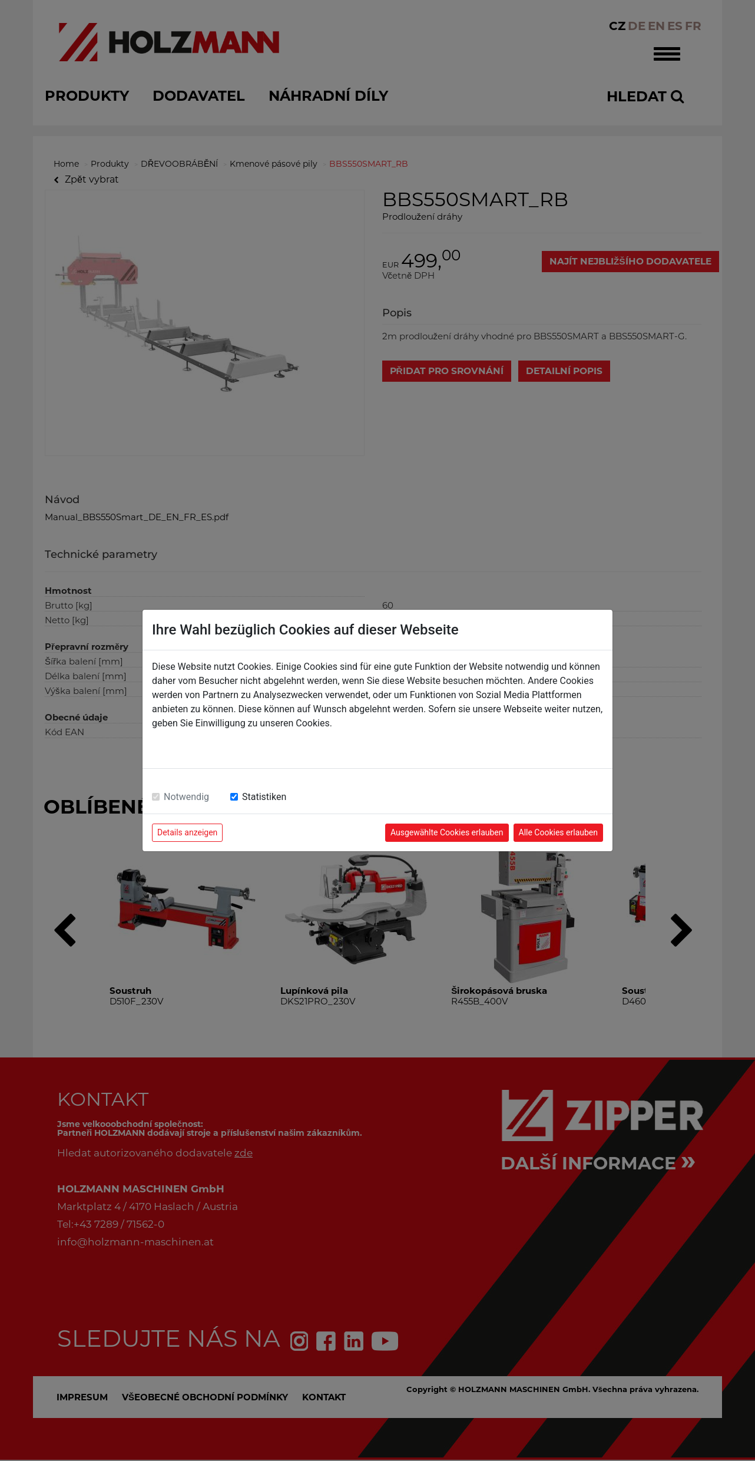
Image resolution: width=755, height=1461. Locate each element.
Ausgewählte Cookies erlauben (447, 832)
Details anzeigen (187, 832)
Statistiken (264, 796)
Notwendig (186, 796)
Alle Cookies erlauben (558, 832)
